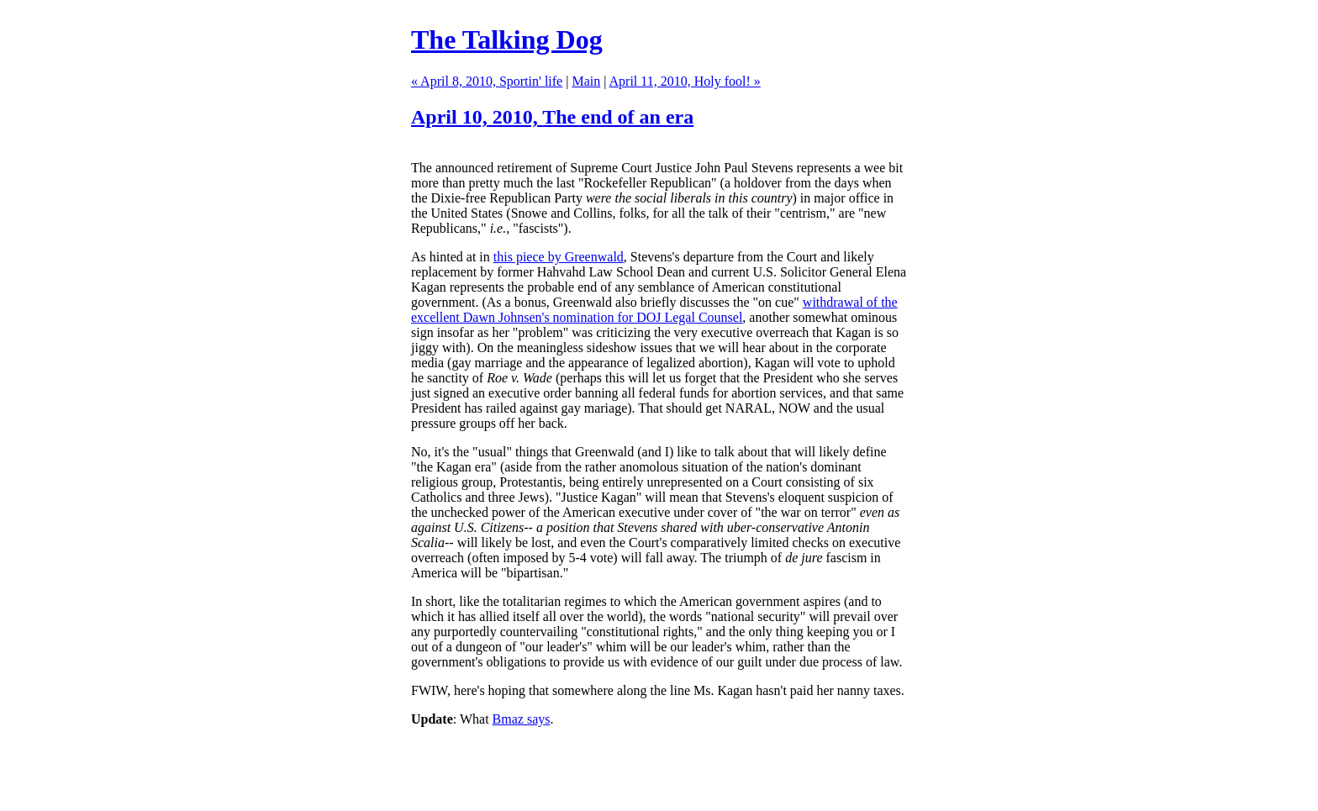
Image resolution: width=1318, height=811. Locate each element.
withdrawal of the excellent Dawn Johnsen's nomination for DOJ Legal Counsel (654, 309)
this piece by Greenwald (558, 257)
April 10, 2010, (552, 117)
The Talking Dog (507, 39)
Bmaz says (522, 719)
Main (586, 81)
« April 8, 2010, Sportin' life (486, 81)
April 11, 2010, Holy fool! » (685, 81)
